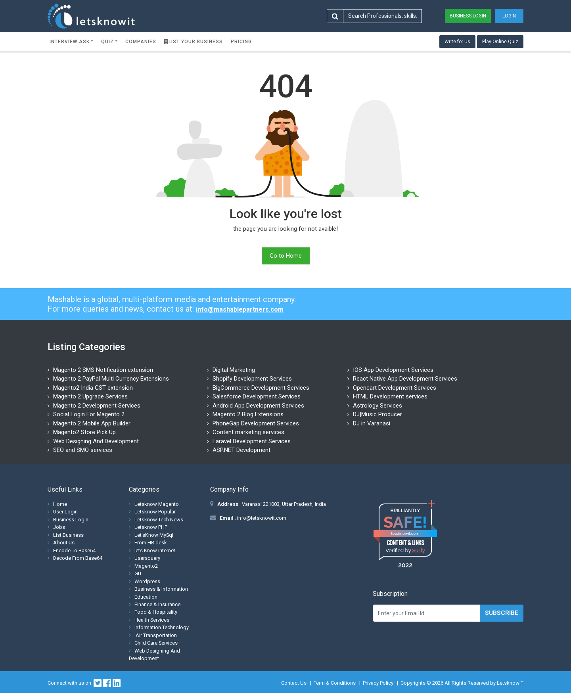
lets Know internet (154, 550)
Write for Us (457, 41)
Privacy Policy (378, 683)
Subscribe (501, 612)
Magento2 (146, 566)
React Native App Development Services (405, 378)
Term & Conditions (335, 683)
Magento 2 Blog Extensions (248, 414)
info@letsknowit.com (261, 518)
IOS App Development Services (393, 369)
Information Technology (161, 627)
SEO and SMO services (82, 450)
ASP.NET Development (241, 450)
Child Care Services (156, 643)
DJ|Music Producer (377, 414)
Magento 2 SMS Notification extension (103, 369)
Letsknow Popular (155, 512)
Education (145, 597)
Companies (140, 41)
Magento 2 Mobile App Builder (91, 423)
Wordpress (147, 581)
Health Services (151, 620)
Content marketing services (248, 432)
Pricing (241, 41)
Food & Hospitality (155, 612)
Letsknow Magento (156, 504)
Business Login (468, 16)
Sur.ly (418, 550)
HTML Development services (390, 396)
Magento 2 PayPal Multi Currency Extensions (111, 378)
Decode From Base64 (77, 558)
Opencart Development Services (394, 387)
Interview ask (70, 41)
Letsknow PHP (150, 527)
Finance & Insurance (157, 604)
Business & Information (161, 589)
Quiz (107, 41)
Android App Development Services (258, 405)
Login (509, 16)
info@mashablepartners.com (240, 309)
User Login (65, 512)
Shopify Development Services (252, 378)
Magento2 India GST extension (93, 387)
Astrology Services (377, 405)
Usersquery (147, 558)
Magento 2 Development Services (96, 405)
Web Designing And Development (96, 441)
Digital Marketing (234, 369)
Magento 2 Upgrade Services (90, 396)
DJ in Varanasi (371, 423)
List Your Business (193, 41)
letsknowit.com (405, 533)
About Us (64, 543)
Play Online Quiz (500, 41)
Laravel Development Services (252, 441)
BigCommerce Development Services (261, 387)
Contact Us (294, 683)
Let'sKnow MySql (153, 535)
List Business (68, 535)
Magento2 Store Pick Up (84, 432)
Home (60, 504)
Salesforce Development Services (257, 396)
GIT (138, 573)
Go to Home (286, 255)
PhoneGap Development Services (256, 423)
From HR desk (150, 543)
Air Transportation (155, 635)
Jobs (59, 527)
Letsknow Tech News (158, 520)
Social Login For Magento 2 (89, 414)
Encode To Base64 (74, 550)
